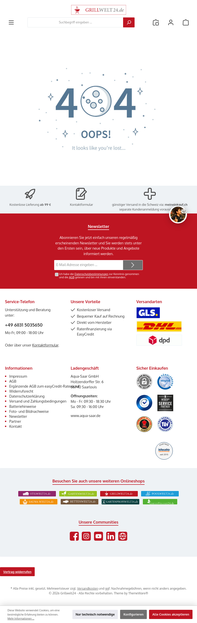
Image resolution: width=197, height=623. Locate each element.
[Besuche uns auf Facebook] (74, 536)
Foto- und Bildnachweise (29, 411)
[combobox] (75, 22)
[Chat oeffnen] (178, 214)
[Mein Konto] (171, 22)
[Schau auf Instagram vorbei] (86, 536)
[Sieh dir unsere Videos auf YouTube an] (98, 536)
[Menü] (11, 22)
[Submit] (133, 265)
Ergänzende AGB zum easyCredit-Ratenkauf (44, 386)
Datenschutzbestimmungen (91, 274)
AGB (71, 277)
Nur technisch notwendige (95, 614)
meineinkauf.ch (176, 205)
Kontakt (15, 426)
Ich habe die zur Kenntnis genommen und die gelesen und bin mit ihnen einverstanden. (99, 275)
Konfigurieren (133, 614)
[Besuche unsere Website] (122, 536)
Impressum (18, 376)
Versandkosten (87, 588)
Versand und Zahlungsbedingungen (37, 401)
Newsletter (18, 416)
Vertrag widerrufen (17, 572)
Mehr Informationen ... (20, 618)
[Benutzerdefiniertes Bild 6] (165, 424)
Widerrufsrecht (21, 391)
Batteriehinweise (22, 406)
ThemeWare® (138, 593)
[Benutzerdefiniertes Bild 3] (144, 403)
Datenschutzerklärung (26, 396)
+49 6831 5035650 (24, 325)
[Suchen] (129, 22)
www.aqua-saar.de (85, 415)
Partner (15, 421)
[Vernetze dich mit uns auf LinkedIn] (110, 536)
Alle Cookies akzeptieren (170, 614)
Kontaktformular (81, 205)
